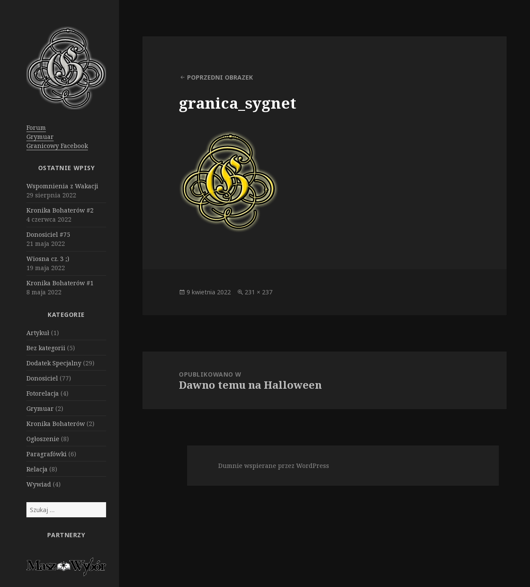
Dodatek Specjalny (53, 363)
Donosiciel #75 (48, 234)
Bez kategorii (45, 348)
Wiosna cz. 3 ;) (47, 259)
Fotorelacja (42, 393)
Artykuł (37, 333)
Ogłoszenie (42, 439)
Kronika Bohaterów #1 (60, 283)
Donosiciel (42, 378)
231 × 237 (258, 292)
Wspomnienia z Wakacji (62, 186)
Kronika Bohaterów (55, 423)
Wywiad (38, 484)
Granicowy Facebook (57, 146)
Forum (36, 127)
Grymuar (40, 136)
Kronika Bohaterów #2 (60, 210)
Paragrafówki (46, 454)
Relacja (37, 469)
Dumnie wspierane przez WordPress (273, 465)
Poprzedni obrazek (220, 77)
